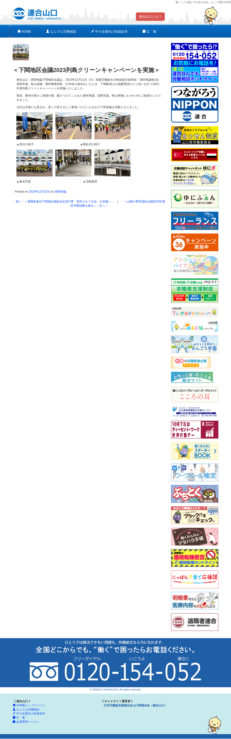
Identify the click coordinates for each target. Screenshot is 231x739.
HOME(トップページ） (29, 705)
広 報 (149, 31)
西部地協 (60, 191)
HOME (24, 31)
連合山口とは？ (150, 16)
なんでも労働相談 (61, 31)
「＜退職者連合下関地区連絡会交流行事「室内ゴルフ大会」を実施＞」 (63, 201)
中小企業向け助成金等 (109, 31)
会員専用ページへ (26, 721)
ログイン (220, 737)
